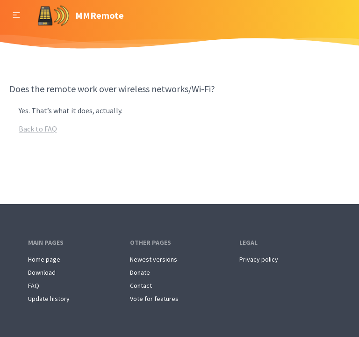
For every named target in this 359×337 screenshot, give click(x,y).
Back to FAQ (38, 128)
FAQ (33, 285)
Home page (44, 259)
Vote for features (154, 298)
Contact (141, 285)
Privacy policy (258, 259)
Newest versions (153, 259)
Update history (49, 298)
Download (42, 272)
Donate (140, 272)
